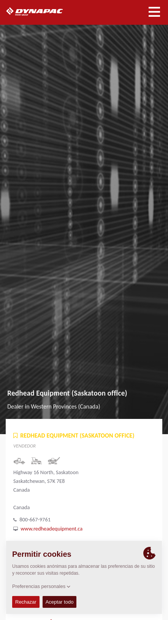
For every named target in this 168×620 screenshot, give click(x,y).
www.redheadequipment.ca (51, 528)
